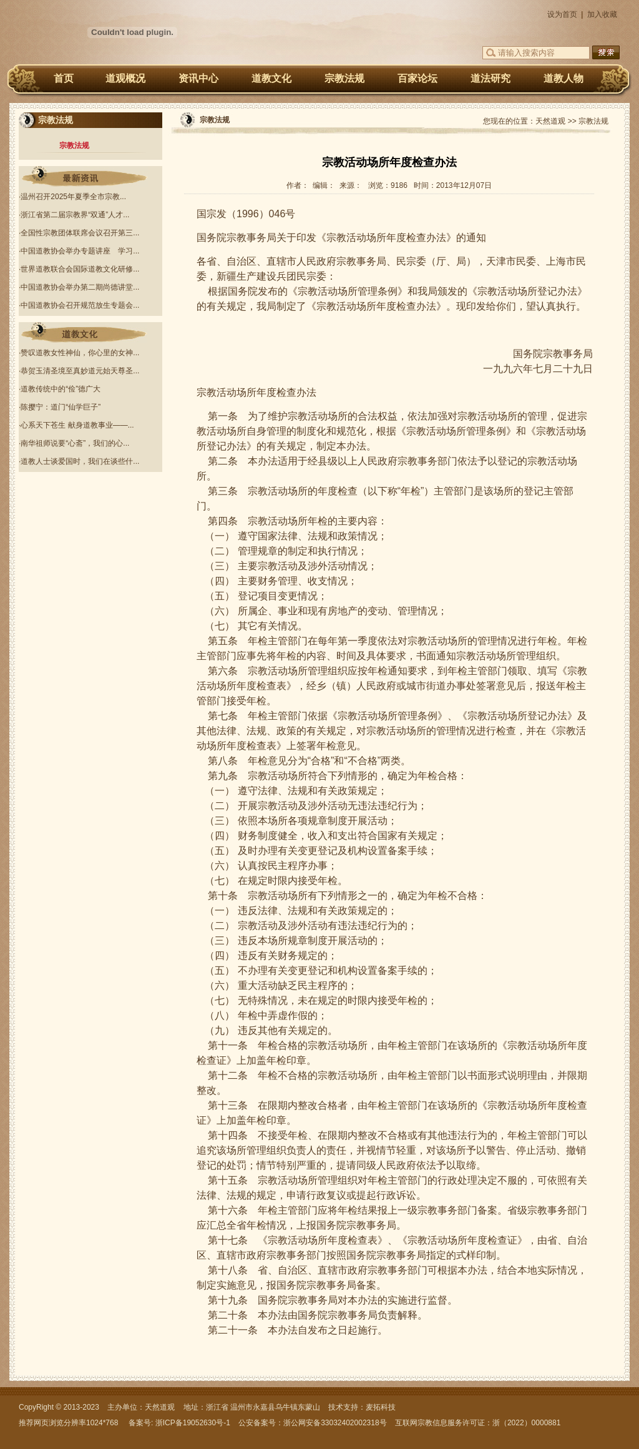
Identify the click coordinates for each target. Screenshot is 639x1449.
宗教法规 (344, 78)
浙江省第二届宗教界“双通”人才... (75, 214)
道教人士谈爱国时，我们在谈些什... (80, 461)
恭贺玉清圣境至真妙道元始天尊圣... (80, 370)
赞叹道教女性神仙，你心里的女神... (80, 352)
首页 (64, 78)
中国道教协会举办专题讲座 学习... (80, 251)
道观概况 (125, 78)
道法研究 (490, 78)
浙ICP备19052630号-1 (192, 1422)
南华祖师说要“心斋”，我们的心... (75, 443)
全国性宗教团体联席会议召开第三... (80, 232)
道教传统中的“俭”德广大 (60, 389)
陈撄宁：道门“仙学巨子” (60, 407)
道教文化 (271, 78)
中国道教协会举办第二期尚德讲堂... (80, 287)
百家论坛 (417, 78)
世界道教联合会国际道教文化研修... (80, 269)
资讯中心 (198, 78)
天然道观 (550, 121)
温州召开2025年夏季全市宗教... (73, 196)
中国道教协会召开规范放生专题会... (80, 305)
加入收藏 (602, 14)
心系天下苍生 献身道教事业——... (77, 425)
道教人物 (563, 78)
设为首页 (562, 14)
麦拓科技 (381, 1407)
